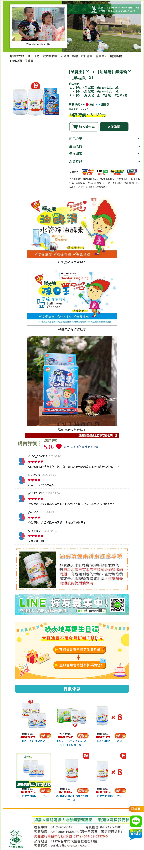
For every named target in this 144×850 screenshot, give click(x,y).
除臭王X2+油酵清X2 (34, 741)
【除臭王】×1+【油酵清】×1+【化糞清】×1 (71, 743)
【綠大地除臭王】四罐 (34, 796)
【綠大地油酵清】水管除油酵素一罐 (71, 798)
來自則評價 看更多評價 (81, 447)
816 (98, 104)
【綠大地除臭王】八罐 (109, 741)
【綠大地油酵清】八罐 (109, 796)
